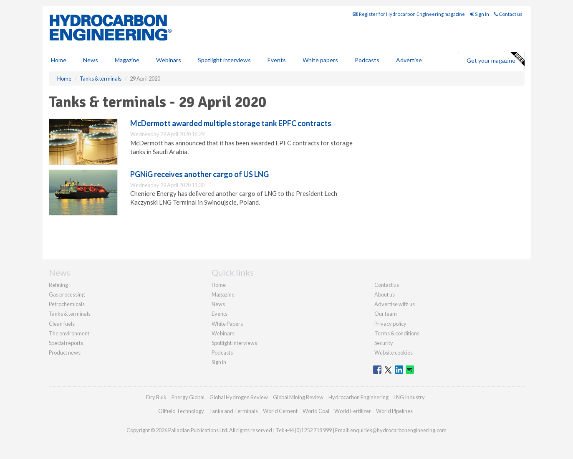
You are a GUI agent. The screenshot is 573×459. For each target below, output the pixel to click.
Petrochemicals (67, 304)
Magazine (127, 59)
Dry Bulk (156, 397)
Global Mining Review (298, 397)
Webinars (168, 59)
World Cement (280, 411)
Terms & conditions (396, 333)
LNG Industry (409, 397)
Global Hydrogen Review (239, 397)
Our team (385, 313)
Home (58, 59)
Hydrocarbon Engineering (358, 397)
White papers (320, 59)
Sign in (479, 14)
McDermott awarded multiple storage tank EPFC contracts (230, 123)
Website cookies (393, 352)
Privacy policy (390, 323)
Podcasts (367, 59)
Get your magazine (495, 59)
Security (383, 343)
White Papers (227, 323)
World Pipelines (394, 411)
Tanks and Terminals (233, 411)
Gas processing (67, 294)
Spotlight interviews (224, 59)
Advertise (409, 59)
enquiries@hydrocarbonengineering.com (398, 430)
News (218, 304)
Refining (58, 284)
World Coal (316, 411)
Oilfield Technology (181, 411)
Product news (65, 352)
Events (277, 59)
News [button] (90, 59)
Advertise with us (394, 304)
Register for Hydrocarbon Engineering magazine (409, 14)
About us (384, 294)
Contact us (508, 14)
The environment (69, 333)
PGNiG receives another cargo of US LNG (199, 174)
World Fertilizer (352, 411)
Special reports (66, 343)
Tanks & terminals (70, 313)
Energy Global (188, 397)
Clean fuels (62, 323)
